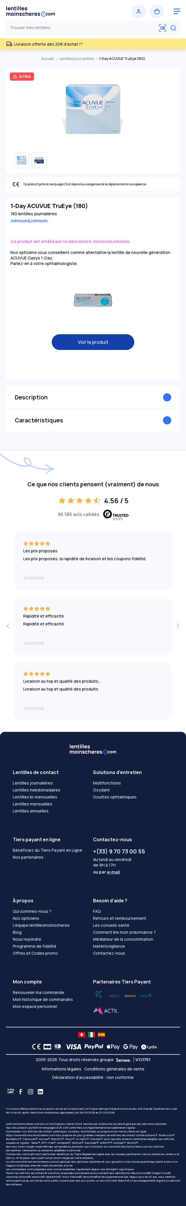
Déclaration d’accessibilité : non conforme (93, 1077)
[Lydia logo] (147, 1047)
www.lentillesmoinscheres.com (128, 1146)
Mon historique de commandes (43, 999)
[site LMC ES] (101, 1034)
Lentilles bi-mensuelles (35, 797)
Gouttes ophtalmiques (115, 797)
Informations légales (61, 1069)
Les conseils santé (111, 925)
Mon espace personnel (35, 1006)
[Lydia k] (114, 995)
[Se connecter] (138, 11)
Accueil (47, 58)
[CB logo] (45, 1047)
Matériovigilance (109, 946)
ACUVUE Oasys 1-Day (31, 258)
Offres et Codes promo (35, 953)
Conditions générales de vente (114, 1069)
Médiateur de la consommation (123, 939)
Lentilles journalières (76, 58)
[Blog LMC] (10, 1091)
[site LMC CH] (81, 1034)
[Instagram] (30, 1091)
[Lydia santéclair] (130, 995)
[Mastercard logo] (56, 1047)
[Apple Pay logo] (111, 1047)
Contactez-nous (109, 953)
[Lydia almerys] (146, 995)
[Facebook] (20, 1091)
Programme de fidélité (34, 946)
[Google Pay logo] (129, 1047)
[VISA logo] (71, 1047)
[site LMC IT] (91, 1034)
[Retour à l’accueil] (48, 11)
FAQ (97, 911)
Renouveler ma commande (38, 992)
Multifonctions (107, 783)
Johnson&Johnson (29, 220)
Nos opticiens (26, 918)
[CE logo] (34, 1047)
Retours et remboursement (119, 918)
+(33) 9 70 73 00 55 (119, 851)
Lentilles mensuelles (32, 804)
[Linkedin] (40, 1091)
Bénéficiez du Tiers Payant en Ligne (47, 850)
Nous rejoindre (27, 939)
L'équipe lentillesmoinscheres (41, 925)
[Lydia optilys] (99, 995)
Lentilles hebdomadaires (36, 790)
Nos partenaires (28, 857)
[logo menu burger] (177, 11)
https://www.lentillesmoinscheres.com (30, 1135)
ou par (106, 872)
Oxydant (101, 790)
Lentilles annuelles (31, 811)
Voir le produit (93, 342)
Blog (17, 932)
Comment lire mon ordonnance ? (124, 932)
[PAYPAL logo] (92, 1047)
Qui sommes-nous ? (32, 911)
